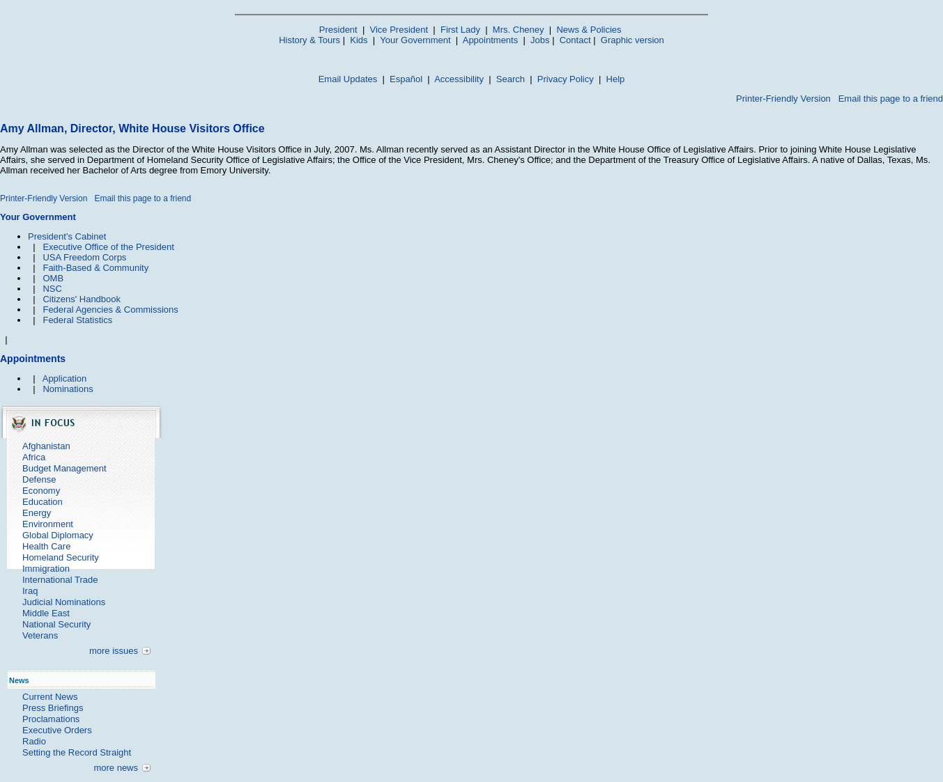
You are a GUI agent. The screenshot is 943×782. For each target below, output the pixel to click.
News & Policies (588, 29)
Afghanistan (46, 446)
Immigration (46, 568)
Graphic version (632, 40)
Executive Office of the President (108, 247)
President (338, 29)
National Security (56, 624)
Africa (33, 457)
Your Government (415, 40)
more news (115, 768)
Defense (39, 479)
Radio (34, 741)
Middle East (46, 613)
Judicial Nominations (63, 602)
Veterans (40, 635)
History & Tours (309, 40)
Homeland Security (60, 557)
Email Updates (348, 79)
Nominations (68, 389)
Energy (36, 513)
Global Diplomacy (57, 535)
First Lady (460, 29)
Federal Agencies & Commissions (110, 309)
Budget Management (64, 468)
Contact (575, 40)
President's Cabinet (67, 236)
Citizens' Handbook (82, 299)
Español (406, 79)
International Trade (60, 579)
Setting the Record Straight (76, 752)
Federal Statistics (77, 320)
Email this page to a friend (890, 98)
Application (65, 378)
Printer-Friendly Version (783, 98)
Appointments (491, 40)
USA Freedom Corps (84, 257)
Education (42, 501)
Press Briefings (52, 708)
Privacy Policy (565, 79)
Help (615, 79)
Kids (358, 40)
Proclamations (50, 719)
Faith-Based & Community (95, 268)
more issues (113, 651)
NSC (52, 288)
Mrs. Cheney (518, 29)
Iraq (30, 591)
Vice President (399, 29)
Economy (41, 490)
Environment (47, 524)
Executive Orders (57, 730)
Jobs (539, 40)
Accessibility (459, 79)
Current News (49, 696)
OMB (53, 278)
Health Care (46, 546)
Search (510, 79)
